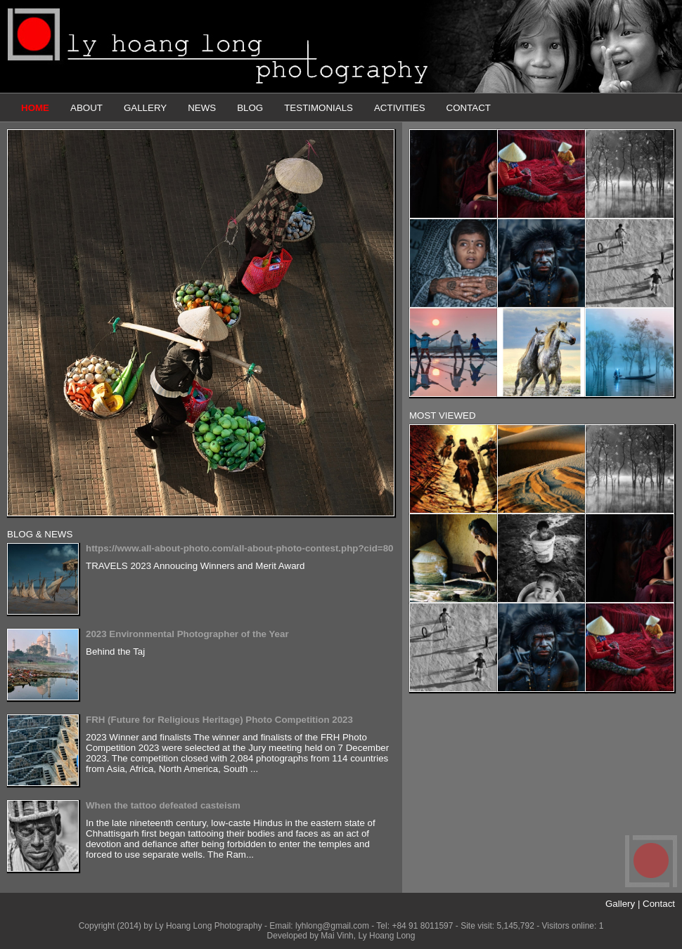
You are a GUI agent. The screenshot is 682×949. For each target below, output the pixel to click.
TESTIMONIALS (318, 108)
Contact (659, 903)
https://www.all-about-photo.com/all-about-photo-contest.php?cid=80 (239, 548)
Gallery (620, 903)
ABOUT (86, 108)
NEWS (202, 108)
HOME (35, 108)
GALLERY (145, 108)
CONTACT (468, 108)
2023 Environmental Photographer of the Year (187, 634)
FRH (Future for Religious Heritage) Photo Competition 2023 (219, 719)
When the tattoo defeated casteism (163, 805)
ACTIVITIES (399, 108)
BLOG (250, 108)
